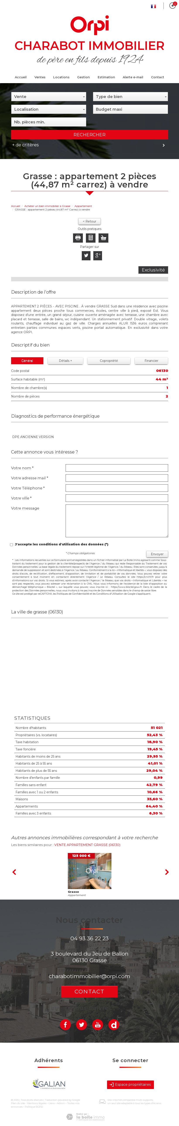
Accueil (21, 77)
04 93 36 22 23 (89, 938)
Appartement (83, 206)
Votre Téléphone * (28, 488)
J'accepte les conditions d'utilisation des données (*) (61, 544)
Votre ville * (21, 498)
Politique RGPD (34, 1106)
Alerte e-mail (133, 77)
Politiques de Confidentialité (73, 593)
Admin (61, 1103)
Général (27, 361)
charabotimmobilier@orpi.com (89, 976)
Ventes (40, 77)
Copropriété (109, 361)
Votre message (25, 508)
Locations (61, 77)
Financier (151, 361)
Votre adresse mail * (29, 478)
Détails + (65, 361)
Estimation (106, 77)
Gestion (83, 77)
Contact (157, 77)
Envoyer (157, 554)
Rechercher (89, 134)
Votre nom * (22, 468)
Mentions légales (36, 1103)
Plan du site (18, 1103)
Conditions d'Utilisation (109, 593)
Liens (52, 1103)
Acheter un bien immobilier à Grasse (47, 206)
